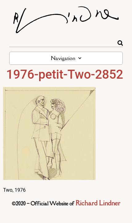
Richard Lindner (98, 203)
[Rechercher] (120, 43)
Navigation (66, 58)
